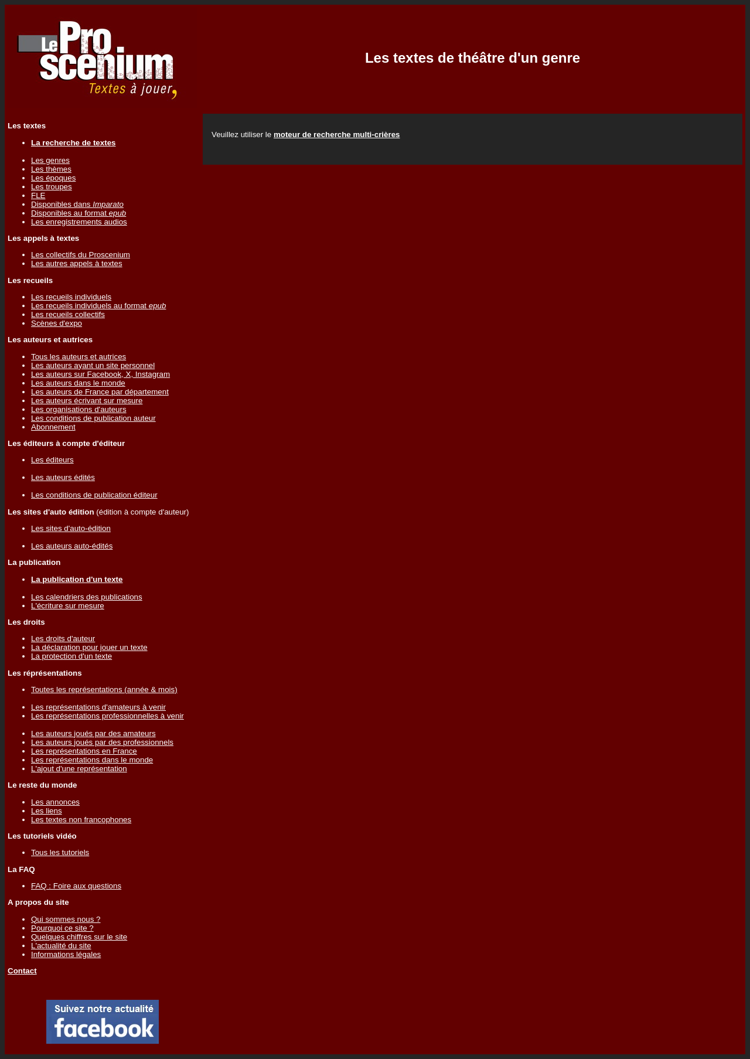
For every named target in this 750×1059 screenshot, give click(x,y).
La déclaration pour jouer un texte (89, 647)
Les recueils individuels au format (98, 305)
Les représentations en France (84, 751)
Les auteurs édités (63, 477)
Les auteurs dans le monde (78, 383)
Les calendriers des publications (86, 597)
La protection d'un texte (71, 656)
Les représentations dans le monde (92, 759)
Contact (22, 970)
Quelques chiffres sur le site (79, 936)
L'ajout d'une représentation (79, 768)
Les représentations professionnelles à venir (107, 715)
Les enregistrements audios (79, 221)
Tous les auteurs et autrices (78, 356)
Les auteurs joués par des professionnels (102, 742)
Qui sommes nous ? (66, 919)
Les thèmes (51, 169)
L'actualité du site (61, 945)
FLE (38, 195)
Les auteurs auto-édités (71, 546)
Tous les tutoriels (60, 852)
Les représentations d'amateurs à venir (98, 707)
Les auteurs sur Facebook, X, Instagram (100, 374)
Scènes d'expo (56, 323)
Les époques (53, 177)
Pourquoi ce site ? (62, 928)
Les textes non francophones (81, 819)
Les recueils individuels (71, 296)
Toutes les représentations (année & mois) (104, 689)
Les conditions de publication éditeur (94, 495)
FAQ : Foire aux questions (76, 885)
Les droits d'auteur (63, 638)
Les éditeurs (52, 459)
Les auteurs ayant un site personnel (93, 365)
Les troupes (51, 186)
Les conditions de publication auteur (93, 418)
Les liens (46, 810)
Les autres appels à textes (76, 263)
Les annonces (55, 802)
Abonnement (53, 427)
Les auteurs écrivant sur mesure (86, 400)
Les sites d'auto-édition (71, 528)
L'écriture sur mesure (67, 605)
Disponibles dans (77, 204)
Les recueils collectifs (68, 314)
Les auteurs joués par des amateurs (93, 733)
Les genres (50, 160)
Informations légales (66, 954)
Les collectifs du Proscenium (80, 254)
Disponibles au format (78, 213)
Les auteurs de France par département (100, 391)
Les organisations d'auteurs (79, 409)
